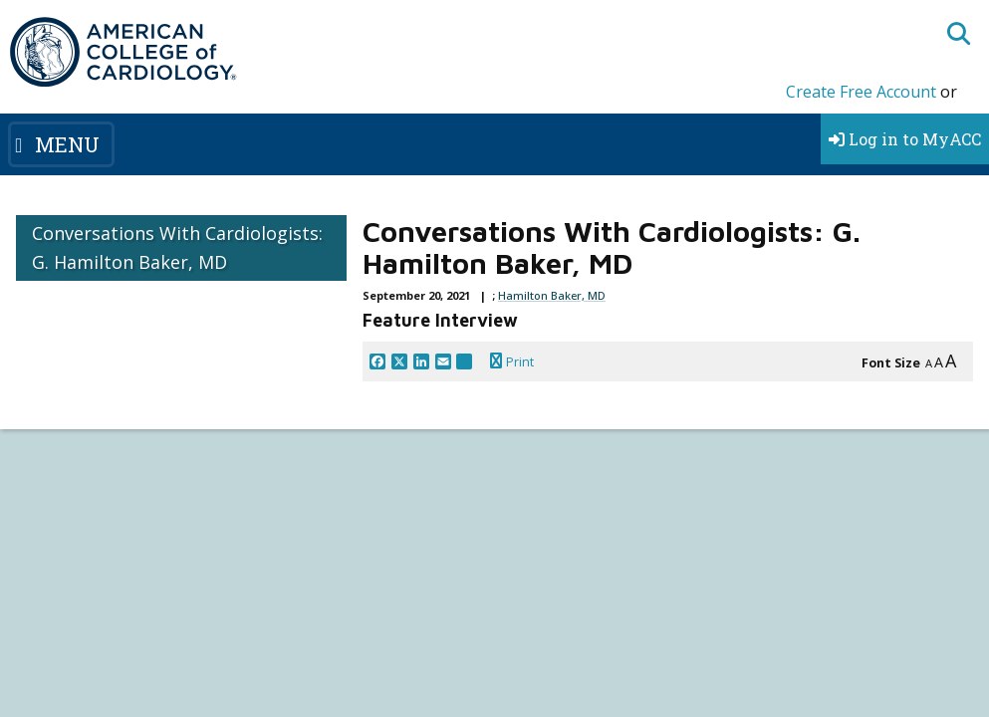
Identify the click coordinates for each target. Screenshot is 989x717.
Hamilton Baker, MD (552, 295)
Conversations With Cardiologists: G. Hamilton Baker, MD (177, 247)
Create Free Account (861, 92)
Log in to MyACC (905, 138)
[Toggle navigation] (61, 144)
